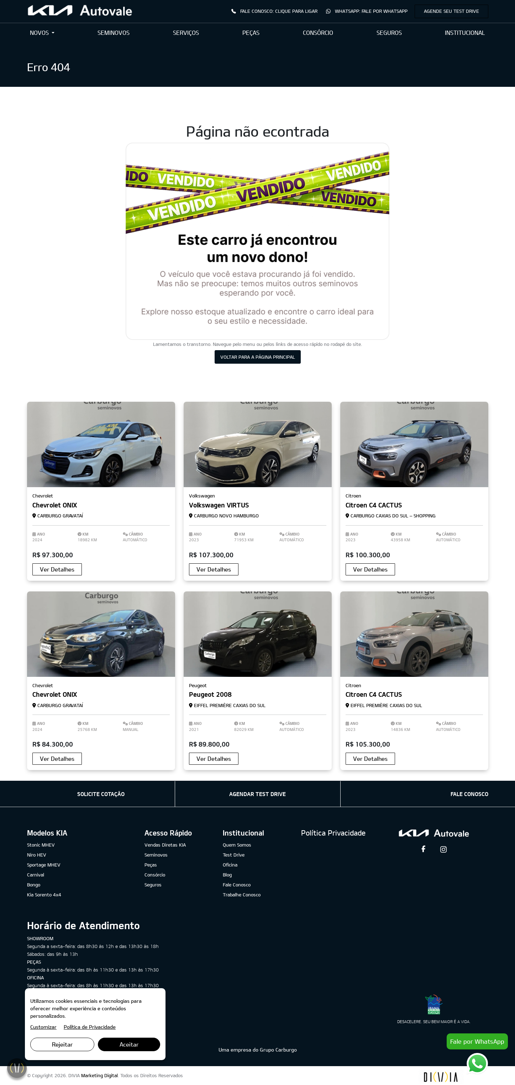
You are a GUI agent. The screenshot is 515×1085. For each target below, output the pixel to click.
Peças (150, 865)
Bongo (33, 885)
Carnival (35, 875)
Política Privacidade (333, 832)
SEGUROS (389, 32)
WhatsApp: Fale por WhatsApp (367, 11)
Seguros (153, 885)
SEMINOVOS (114, 32)
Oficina (230, 865)
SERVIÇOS (186, 32)
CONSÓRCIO (318, 32)
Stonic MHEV (41, 845)
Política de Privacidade (90, 1027)
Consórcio (154, 875)
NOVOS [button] (40, 32)
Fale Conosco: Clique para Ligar (274, 11)
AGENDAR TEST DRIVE (257, 794)
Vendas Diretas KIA (165, 845)
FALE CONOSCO (469, 794)
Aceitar (129, 1044)
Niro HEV (36, 855)
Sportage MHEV (44, 865)
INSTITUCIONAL (465, 32)
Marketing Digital (99, 1075)
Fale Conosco (237, 885)
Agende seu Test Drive (451, 11)
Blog (227, 875)
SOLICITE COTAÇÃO (101, 794)
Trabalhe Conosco (242, 894)
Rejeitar (62, 1044)
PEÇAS (250, 32)
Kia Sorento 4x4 (44, 894)
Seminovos (156, 855)
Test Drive (234, 855)
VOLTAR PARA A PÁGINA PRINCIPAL (257, 357)
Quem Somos (237, 845)
